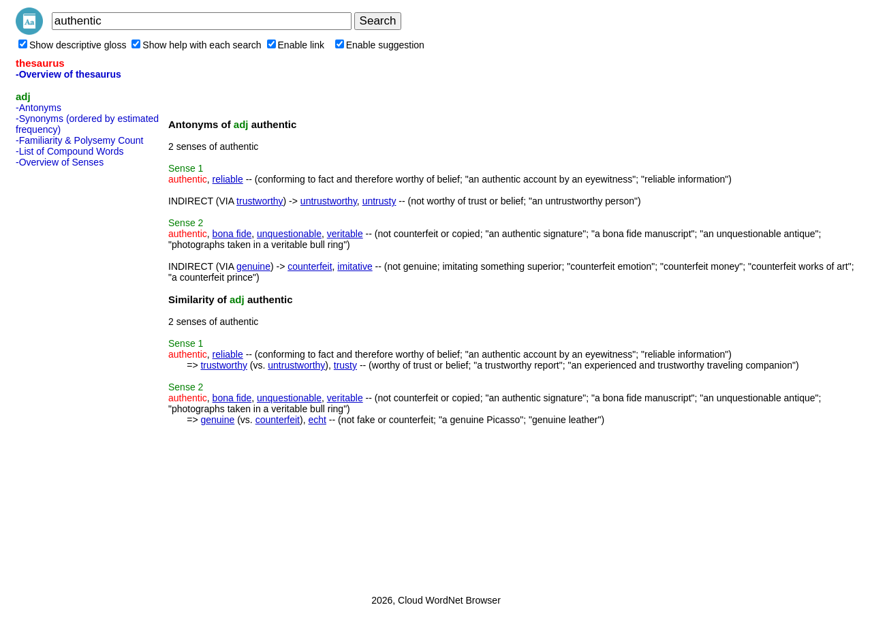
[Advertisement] (70, 376)
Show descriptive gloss (72, 45)
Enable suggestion (379, 45)
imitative (354, 266)
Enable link (296, 45)
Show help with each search (196, 45)
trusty (345, 365)
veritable (345, 233)
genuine (253, 266)
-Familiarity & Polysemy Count (80, 140)
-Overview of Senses (60, 162)
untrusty (379, 201)
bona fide (232, 233)
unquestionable (289, 233)
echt (317, 419)
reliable (228, 179)
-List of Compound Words (69, 151)
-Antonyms (38, 107)
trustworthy (259, 201)
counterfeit (309, 266)
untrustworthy (328, 201)
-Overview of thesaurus (68, 74)
